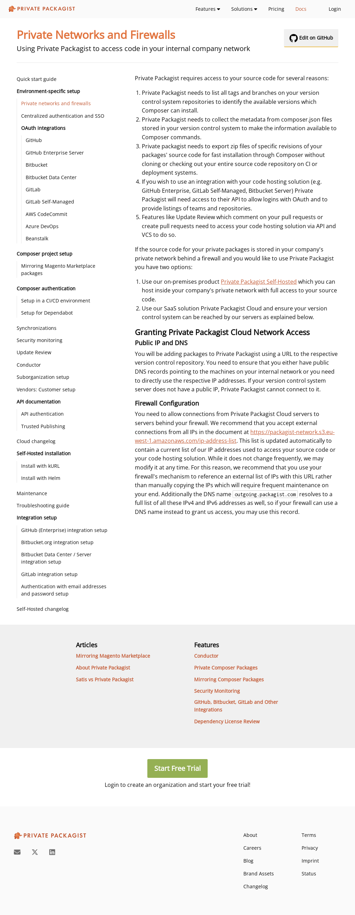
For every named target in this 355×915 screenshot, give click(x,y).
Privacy (310, 848)
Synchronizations (37, 328)
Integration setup (37, 517)
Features (208, 9)
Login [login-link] (335, 9)
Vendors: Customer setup (46, 389)
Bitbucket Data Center (51, 177)
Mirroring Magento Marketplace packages (58, 269)
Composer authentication (46, 288)
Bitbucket (36, 164)
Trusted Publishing (43, 426)
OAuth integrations (43, 128)
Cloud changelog (36, 441)
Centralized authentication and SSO (62, 116)
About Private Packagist (103, 667)
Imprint (310, 860)
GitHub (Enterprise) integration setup (64, 530)
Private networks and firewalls (56, 103)
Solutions (244, 9)
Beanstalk (37, 238)
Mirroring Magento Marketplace (113, 655)
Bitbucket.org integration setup (57, 542)
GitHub (34, 140)
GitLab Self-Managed (50, 201)
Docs (300, 9)
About (250, 835)
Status (309, 873)
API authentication (42, 413)
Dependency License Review (227, 721)
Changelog (255, 886)
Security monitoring (39, 340)
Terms (309, 835)
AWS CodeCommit (46, 214)
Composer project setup (44, 253)
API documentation (39, 401)
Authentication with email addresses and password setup (63, 590)
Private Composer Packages (226, 667)
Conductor (29, 364)
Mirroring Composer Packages (229, 679)
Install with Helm (40, 478)
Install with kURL (40, 466)
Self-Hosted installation (44, 453)
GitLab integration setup (49, 574)
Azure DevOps (42, 226)
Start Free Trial (177, 768)
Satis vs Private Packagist (104, 679)
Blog (248, 860)
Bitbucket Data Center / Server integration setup (56, 558)
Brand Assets (258, 873)
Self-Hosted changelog (43, 609)
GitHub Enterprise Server (55, 152)
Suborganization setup (43, 377)
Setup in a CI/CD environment (55, 300)
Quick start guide (37, 79)
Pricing (276, 9)
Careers (252, 848)
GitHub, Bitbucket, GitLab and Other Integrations (236, 706)
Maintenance (32, 493)
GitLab (33, 189)
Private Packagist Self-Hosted (259, 281)
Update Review (34, 352)
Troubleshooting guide (43, 505)
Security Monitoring (217, 691)
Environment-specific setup (48, 91)
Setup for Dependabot (47, 312)
